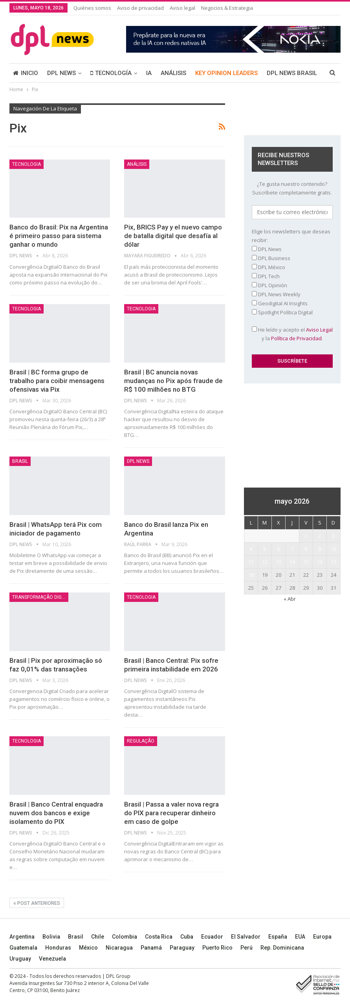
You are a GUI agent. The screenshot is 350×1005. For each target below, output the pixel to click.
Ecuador (212, 936)
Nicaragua (119, 947)
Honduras (58, 947)
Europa (322, 936)
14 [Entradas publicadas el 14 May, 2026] (292, 561)
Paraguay (182, 947)
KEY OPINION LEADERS (226, 73)
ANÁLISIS (173, 73)
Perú (246, 947)
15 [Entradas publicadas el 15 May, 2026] (306, 561)
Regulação (140, 741)
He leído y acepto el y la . (292, 334)
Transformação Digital (40, 597)
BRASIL (20, 461)
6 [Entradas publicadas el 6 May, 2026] (278, 548)
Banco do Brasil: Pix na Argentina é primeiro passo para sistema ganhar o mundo (58, 235)
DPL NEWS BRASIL (292, 73)
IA (149, 73)
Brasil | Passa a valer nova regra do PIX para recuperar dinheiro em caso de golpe (171, 812)
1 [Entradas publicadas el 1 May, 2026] (305, 535)
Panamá (151, 947)
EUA (300, 936)
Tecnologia (26, 164)
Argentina (22, 936)
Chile (97, 936)
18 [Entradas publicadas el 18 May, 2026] (251, 574)
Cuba (186, 936)
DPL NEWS (61, 73)
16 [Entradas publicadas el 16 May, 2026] (320, 561)
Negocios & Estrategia (227, 7)
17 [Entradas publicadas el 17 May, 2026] (333, 561)
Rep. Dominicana (282, 947)
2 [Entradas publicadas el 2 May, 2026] (319, 535)
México (88, 947)
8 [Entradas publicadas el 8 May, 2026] (305, 548)
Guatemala (23, 947)
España (277, 936)
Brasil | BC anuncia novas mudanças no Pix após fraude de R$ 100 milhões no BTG (173, 380)
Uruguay (20, 958)
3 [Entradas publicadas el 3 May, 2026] (333, 535)
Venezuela (52, 958)
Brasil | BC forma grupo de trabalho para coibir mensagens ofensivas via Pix (56, 380)
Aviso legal (182, 7)
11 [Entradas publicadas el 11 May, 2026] (251, 561)
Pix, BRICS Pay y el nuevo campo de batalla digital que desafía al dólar (173, 235)
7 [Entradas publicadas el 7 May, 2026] (292, 548)
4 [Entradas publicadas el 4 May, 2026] (250, 548)
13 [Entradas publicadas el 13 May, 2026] (278, 561)
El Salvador (245, 936)
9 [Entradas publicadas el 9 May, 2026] (319, 548)
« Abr (290, 598)
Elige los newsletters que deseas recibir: (291, 236)
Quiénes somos (92, 7)
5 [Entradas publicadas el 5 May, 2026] (264, 548)
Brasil (75, 936)
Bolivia (51, 936)
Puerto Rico (217, 947)
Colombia (124, 936)
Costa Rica (158, 936)
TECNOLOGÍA (111, 73)
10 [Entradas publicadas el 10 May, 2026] (333, 548)
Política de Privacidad (296, 338)
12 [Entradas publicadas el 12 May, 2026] (265, 561)
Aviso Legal (319, 329)
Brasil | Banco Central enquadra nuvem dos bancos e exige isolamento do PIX (56, 812)
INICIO (25, 73)
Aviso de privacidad (140, 7)
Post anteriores (36, 903)
